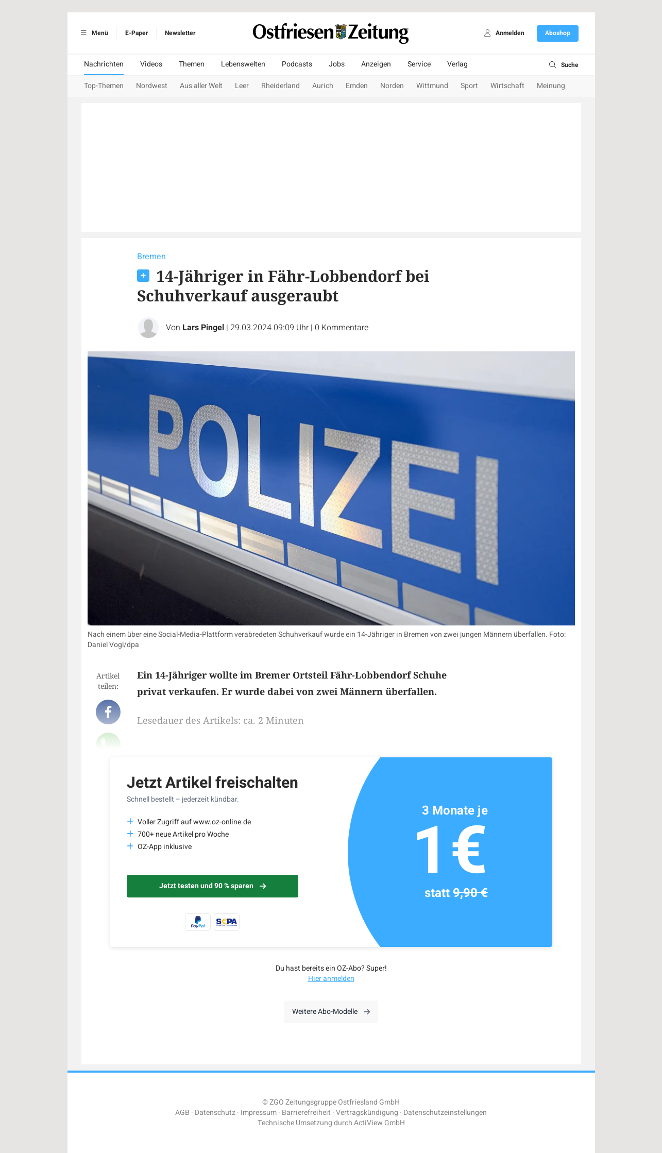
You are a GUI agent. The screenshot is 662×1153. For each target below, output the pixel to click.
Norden (392, 85)
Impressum (259, 1112)
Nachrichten (104, 64)
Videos (151, 64)
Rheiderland (280, 85)
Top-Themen (104, 85)
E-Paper (136, 33)
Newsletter (180, 33)
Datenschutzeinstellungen (445, 1112)
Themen (192, 64)
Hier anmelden (331, 978)
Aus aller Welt (201, 85)
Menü (93, 33)
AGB (182, 1112)
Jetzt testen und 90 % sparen (212, 885)
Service (419, 64)
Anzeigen (376, 64)
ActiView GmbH (379, 1122)
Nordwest (151, 85)
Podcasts (297, 64)
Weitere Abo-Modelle (331, 1011)
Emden (357, 85)
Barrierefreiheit (306, 1112)
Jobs (337, 64)
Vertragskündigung (367, 1112)
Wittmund (432, 85)
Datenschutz (215, 1112)
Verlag (457, 64)
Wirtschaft (507, 85)
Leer (242, 85)
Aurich (322, 85)
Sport (469, 85)
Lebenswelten (243, 64)
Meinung (551, 85)
